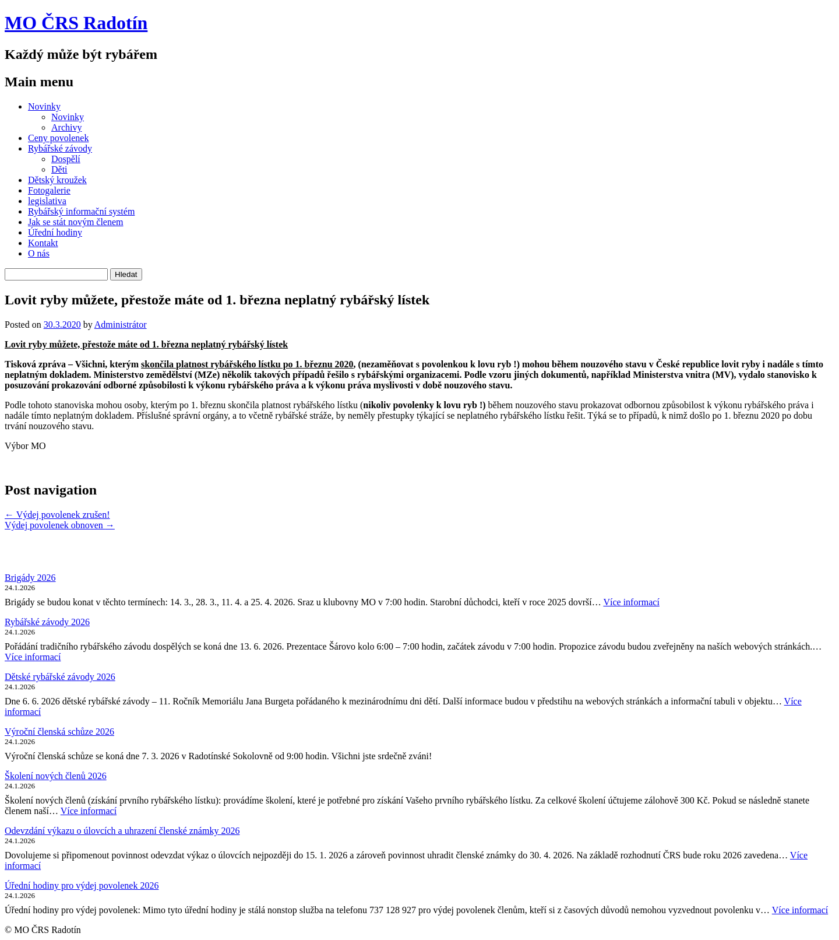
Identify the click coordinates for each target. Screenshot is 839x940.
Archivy (66, 127)
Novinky (44, 106)
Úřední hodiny (55, 232)
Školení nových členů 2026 (56, 776)
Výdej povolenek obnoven (60, 525)
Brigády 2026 (30, 578)
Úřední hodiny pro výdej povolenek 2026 (81, 885)
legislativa (47, 201)
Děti (59, 169)
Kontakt (43, 243)
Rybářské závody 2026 (47, 622)
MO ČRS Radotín (76, 22)
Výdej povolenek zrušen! (57, 515)
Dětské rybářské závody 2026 (60, 677)
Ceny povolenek (58, 138)
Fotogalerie (49, 190)
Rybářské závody (60, 148)
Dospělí (65, 159)
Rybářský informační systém (81, 211)
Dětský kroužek (57, 180)
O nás (39, 253)
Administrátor (120, 324)
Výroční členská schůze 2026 (59, 731)
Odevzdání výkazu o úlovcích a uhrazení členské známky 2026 (122, 831)
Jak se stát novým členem (76, 222)
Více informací (631, 602)
